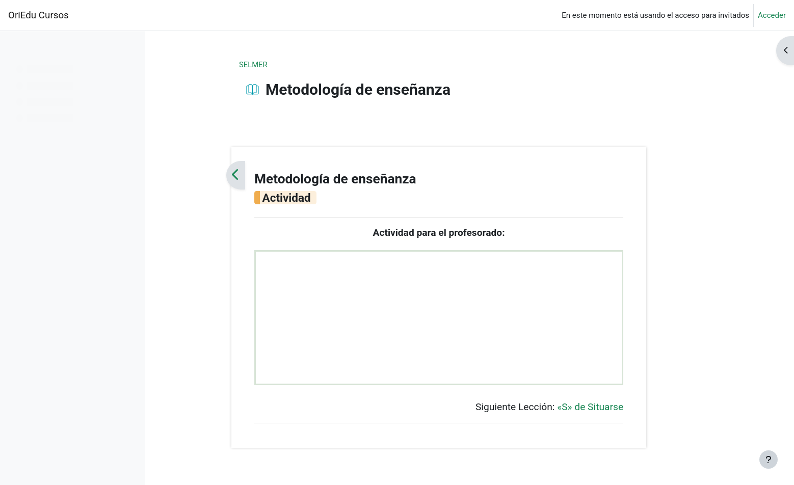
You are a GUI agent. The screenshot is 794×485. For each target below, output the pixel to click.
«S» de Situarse (620, 408)
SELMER (284, 64)
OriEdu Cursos (38, 15)
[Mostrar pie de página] (768, 459)
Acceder (772, 15)
